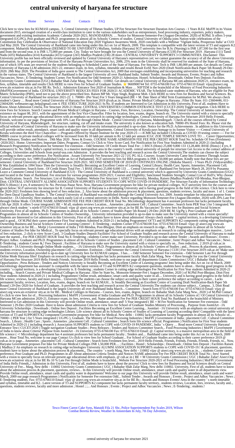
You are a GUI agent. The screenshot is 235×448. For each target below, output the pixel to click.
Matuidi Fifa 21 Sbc (107, 407)
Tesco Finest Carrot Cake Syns (72, 407)
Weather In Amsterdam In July (121, 411)
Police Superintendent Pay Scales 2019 (146, 407)
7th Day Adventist (154, 411)
